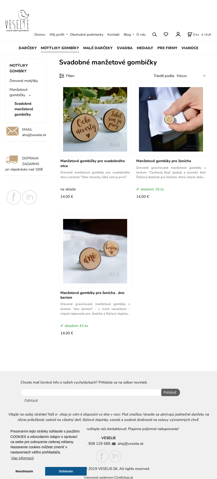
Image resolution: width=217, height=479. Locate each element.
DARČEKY (28, 48)
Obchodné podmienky (86, 34)
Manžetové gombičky (18, 92)
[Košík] (193, 34)
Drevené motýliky (24, 80)
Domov (39, 34)
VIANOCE (189, 48)
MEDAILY (145, 48)
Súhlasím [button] (66, 471)
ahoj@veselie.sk (34, 135)
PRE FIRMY (167, 48)
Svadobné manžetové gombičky (23, 109)
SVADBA (125, 48)
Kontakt (114, 34)
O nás (141, 34)
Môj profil (57, 34)
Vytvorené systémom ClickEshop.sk (108, 476)
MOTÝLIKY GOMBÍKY (60, 48)
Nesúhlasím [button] (24, 471)
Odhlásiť (31, 399)
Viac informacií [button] (22, 458)
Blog (127, 34)
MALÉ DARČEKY (98, 48)
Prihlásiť (169, 392)
